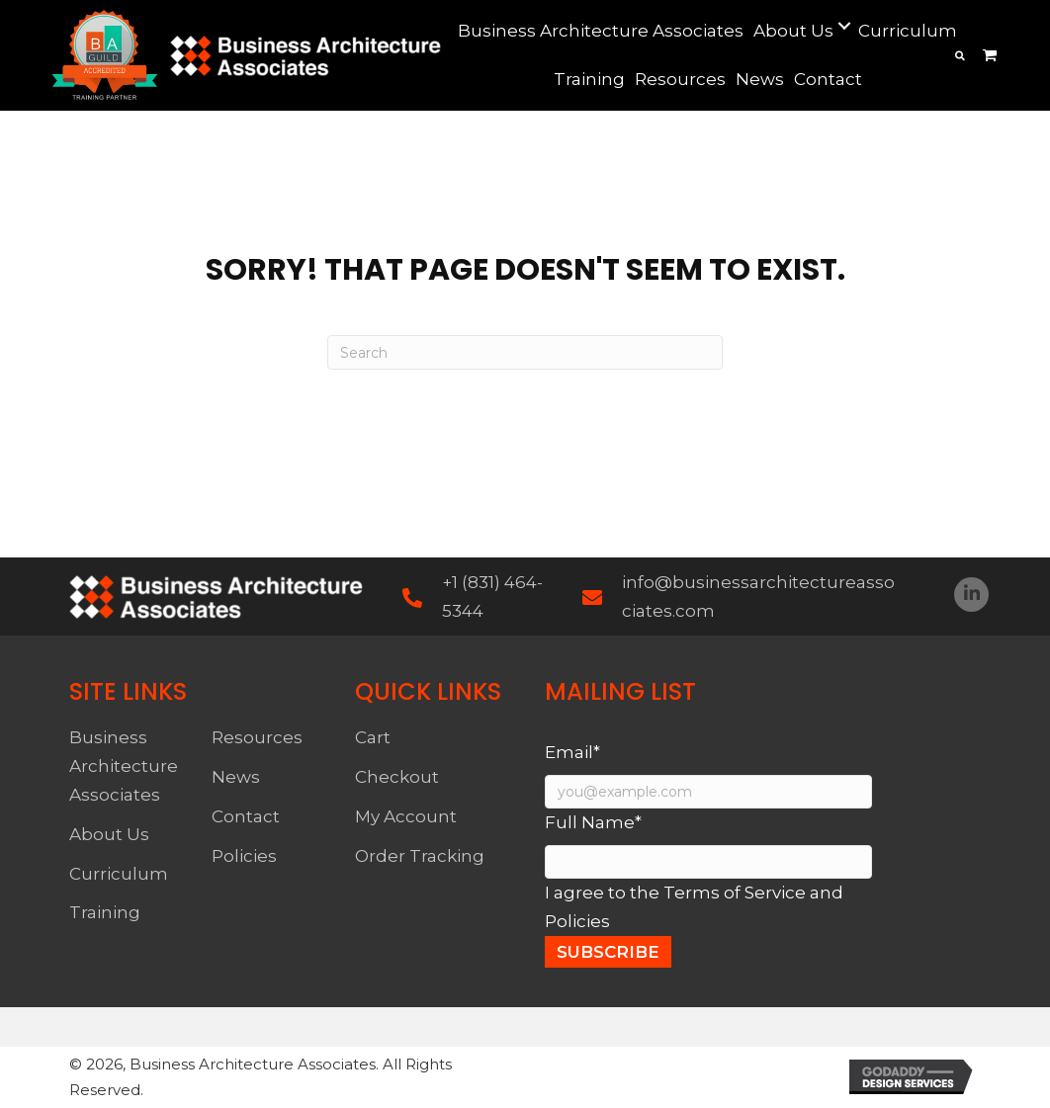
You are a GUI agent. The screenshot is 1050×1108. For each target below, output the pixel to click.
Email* (572, 752)
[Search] (525, 352)
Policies (244, 856)
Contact (246, 816)
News (236, 777)
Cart (373, 737)
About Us (109, 834)
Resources (257, 737)
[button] (971, 594)
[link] (600, 31)
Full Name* (593, 822)
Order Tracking (419, 856)
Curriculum (118, 874)
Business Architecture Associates (123, 766)
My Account (406, 816)
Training (104, 912)
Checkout (397, 777)
